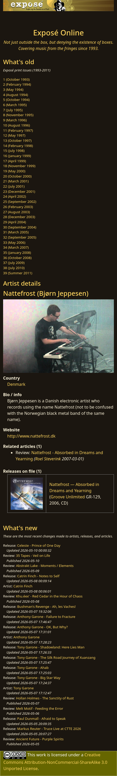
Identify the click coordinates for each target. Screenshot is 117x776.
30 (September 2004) (19, 227)
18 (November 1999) (19, 166)
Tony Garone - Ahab (33, 667)
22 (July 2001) (14, 186)
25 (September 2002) (19, 201)
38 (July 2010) (14, 267)
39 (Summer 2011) (17, 273)
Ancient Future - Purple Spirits (40, 739)
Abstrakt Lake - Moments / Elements (45, 565)
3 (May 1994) (13, 89)
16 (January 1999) (17, 155)
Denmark (16, 384)
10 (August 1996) (16, 125)
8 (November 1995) (18, 115)
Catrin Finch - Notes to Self (38, 576)
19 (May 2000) (14, 171)
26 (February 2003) (18, 206)
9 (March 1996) (15, 120)
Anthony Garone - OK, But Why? (42, 627)
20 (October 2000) (17, 176)
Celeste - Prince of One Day (38, 545)
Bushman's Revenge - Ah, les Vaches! (46, 606)
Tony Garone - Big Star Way (38, 677)
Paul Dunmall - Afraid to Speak (41, 718)
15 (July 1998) (14, 150)
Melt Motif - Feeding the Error (39, 708)
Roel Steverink (48, 459)
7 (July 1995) (13, 110)
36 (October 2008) (17, 257)
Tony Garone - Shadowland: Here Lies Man (50, 647)
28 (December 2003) (19, 217)
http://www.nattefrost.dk (31, 436)
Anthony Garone (26, 637)
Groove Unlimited (68, 497)
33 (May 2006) (14, 242)
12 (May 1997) (14, 135)
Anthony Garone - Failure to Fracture (46, 616)
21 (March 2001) (16, 181)
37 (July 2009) (14, 262)
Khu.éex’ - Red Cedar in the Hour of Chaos (49, 596)
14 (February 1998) (18, 145)
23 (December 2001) (19, 191)
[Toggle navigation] (16, 18)
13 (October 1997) (17, 140)
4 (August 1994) (15, 94)
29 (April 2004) (14, 222)
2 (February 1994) (17, 84)
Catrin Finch (22, 586)
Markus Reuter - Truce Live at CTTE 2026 (49, 728)
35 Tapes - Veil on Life (33, 555)
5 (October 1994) (16, 99)
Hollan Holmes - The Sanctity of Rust (45, 698)
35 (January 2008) (17, 252)
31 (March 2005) (16, 232)
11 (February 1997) (18, 130)
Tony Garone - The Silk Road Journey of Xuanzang (56, 657)
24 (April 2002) (14, 196)
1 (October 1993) (16, 79)
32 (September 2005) (19, 237)
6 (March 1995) (15, 104)
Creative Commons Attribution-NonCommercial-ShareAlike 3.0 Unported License (55, 761)
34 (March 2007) (16, 247)
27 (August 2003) (16, 212)
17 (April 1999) (14, 161)
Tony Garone (23, 688)
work (41, 755)
